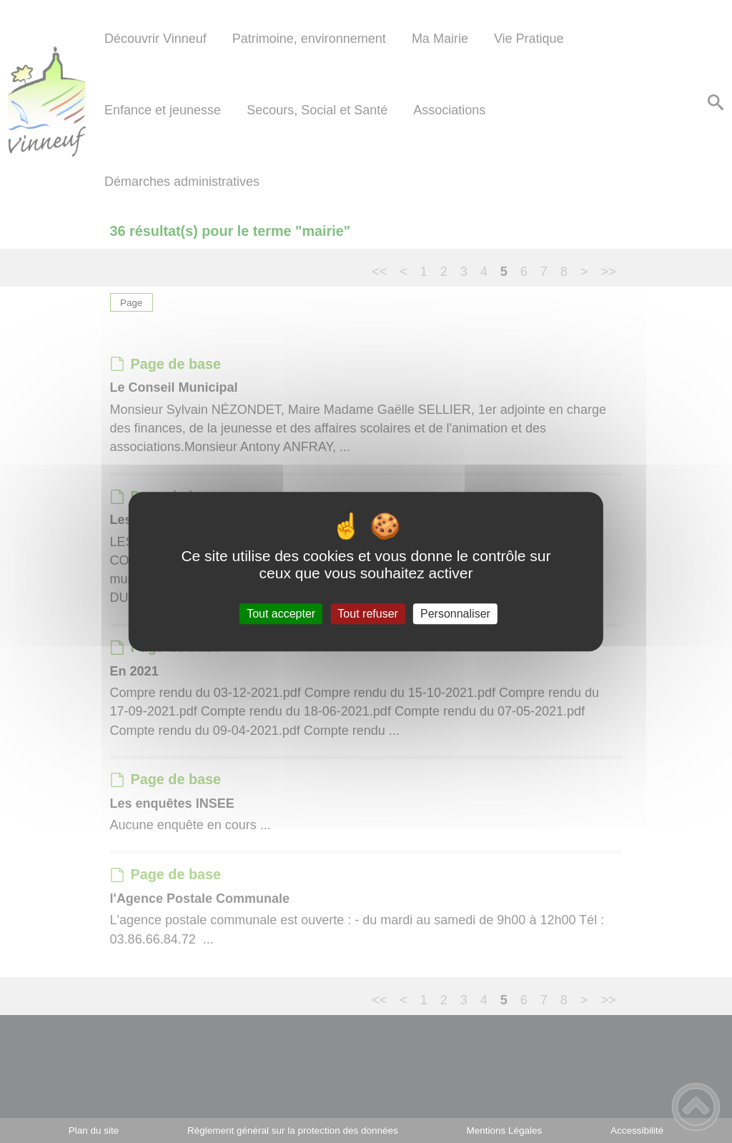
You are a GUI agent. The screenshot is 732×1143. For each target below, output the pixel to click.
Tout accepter (281, 614)
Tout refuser (367, 614)
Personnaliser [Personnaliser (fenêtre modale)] (455, 614)
